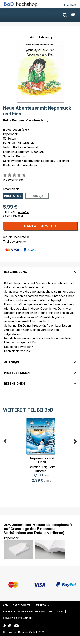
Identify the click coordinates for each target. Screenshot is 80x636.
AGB (5, 605)
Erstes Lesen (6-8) (16, 129)
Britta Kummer (14, 120)
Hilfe (60, 611)
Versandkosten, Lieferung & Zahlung (27, 611)
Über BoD (69, 5)
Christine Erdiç (37, 120)
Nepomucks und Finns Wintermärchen (42, 461)
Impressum (42, 605)
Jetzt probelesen (38, 37)
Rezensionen (14, 383)
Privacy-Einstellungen (18, 618)
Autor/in (11, 362)
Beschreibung (15, 272)
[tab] (40, 269)
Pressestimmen (17, 373)
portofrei (23, 212)
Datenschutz (21, 605)
